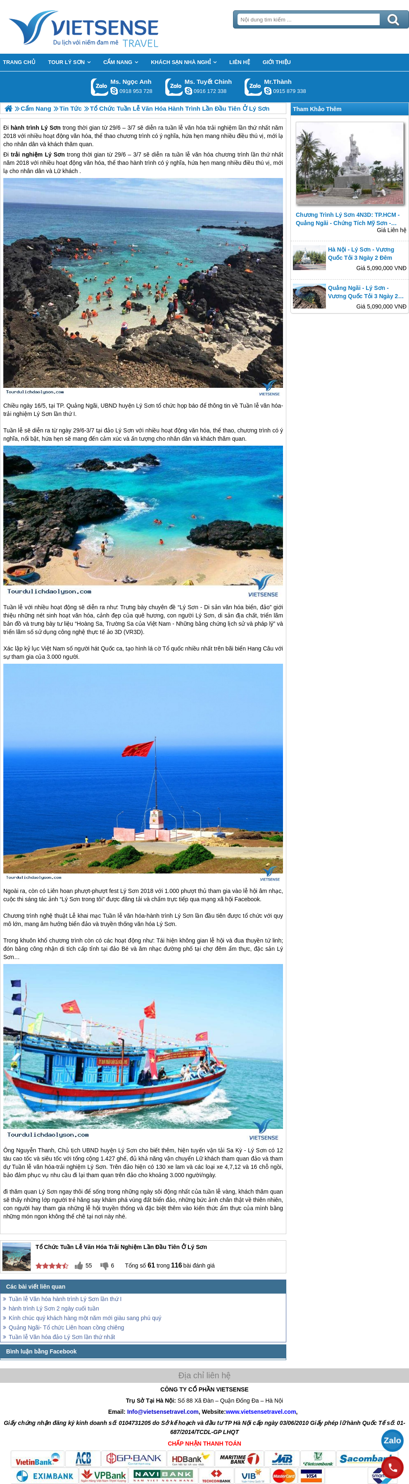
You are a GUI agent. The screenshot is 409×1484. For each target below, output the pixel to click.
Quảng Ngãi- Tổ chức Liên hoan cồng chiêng (66, 1327)
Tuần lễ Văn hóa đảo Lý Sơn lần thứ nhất (62, 1337)
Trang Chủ (104, 27)
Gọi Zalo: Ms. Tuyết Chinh (174, 87)
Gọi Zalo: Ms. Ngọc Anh (99, 87)
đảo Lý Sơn (119, 430)
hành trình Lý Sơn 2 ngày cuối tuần (54, 1308)
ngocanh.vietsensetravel (114, 91)
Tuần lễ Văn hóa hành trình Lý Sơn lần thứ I (65, 1299)
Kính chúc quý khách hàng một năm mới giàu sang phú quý (85, 1318)
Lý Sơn (54, 154)
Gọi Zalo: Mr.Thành (253, 87)
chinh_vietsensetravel (188, 91)
